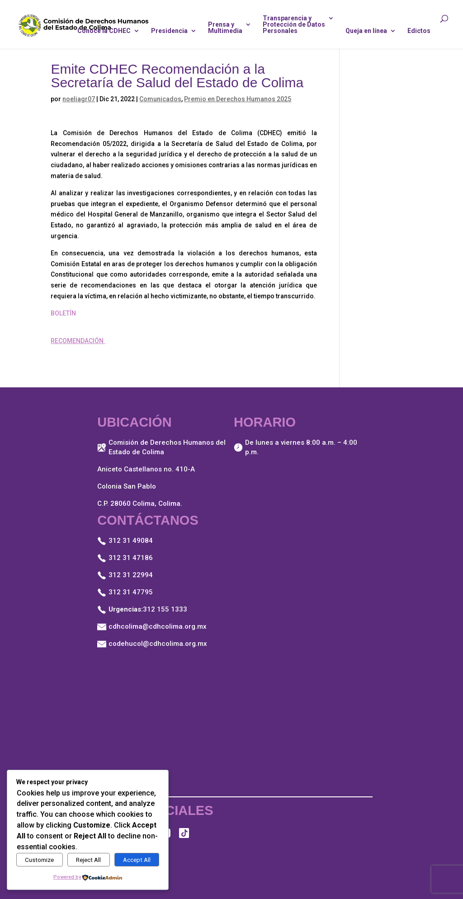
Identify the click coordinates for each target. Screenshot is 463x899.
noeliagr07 (78, 99)
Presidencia (169, 31)
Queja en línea (366, 31)
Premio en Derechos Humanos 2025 (237, 99)
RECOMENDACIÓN (78, 340)
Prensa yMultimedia (225, 27)
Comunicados (160, 99)
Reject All (88, 860)
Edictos (418, 31)
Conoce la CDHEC (104, 31)
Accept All (137, 860)
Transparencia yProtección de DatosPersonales (294, 24)
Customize (39, 860)
